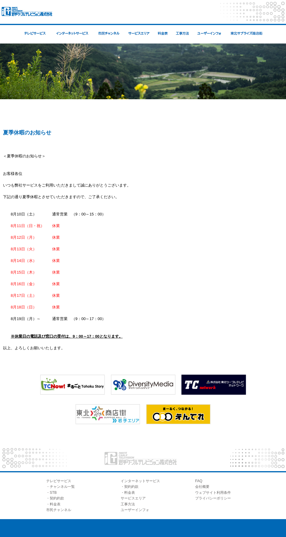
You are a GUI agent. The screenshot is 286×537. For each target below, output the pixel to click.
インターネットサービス (140, 481)
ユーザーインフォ (135, 510)
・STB (51, 493)
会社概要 (202, 487)
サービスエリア (133, 498)
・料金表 (53, 504)
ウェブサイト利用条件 (213, 493)
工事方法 (128, 504)
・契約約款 (55, 498)
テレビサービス (58, 481)
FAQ (198, 481)
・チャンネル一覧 (60, 487)
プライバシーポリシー (213, 498)
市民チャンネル (58, 510)
